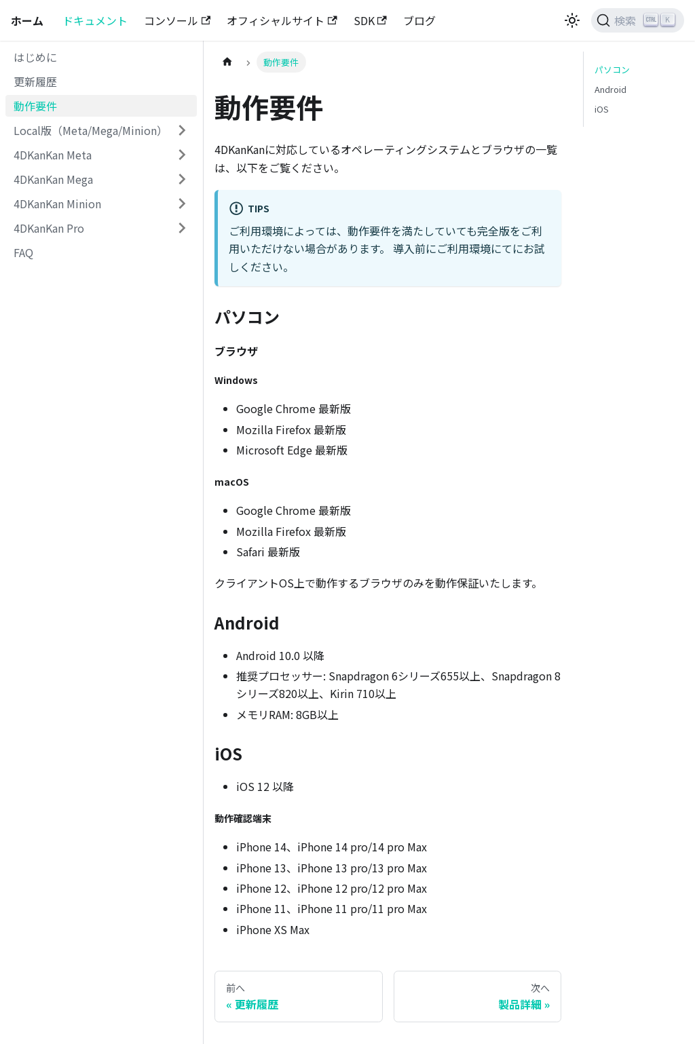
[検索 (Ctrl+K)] (637, 20)
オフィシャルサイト (282, 20)
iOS (602, 108)
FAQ (23, 252)
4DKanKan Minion (57, 203)
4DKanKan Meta (53, 155)
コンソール (177, 20)
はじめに (35, 57)
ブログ (419, 20)
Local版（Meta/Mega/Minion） (91, 130)
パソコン (612, 69)
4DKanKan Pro (49, 228)
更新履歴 (35, 81)
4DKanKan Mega (53, 179)
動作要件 (35, 106)
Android (610, 89)
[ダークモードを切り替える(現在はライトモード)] (572, 20)
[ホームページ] (227, 62)
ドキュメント (95, 20)
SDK (370, 20)
